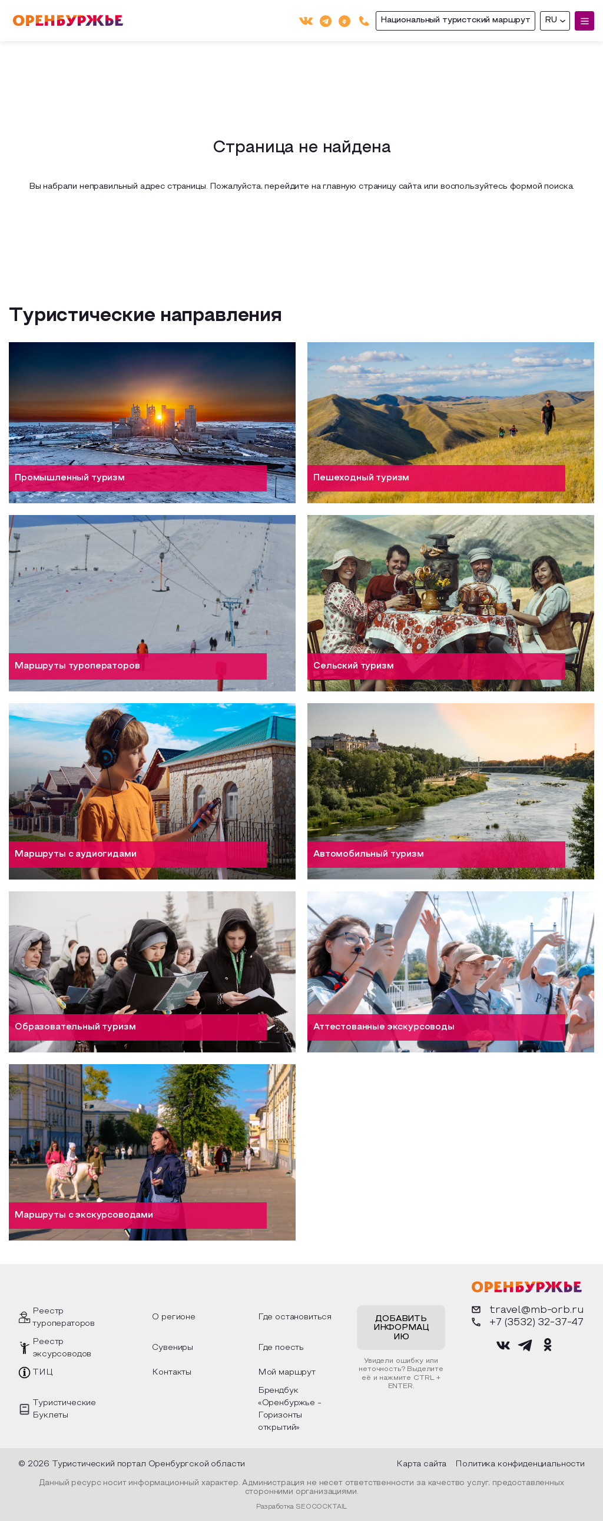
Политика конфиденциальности (520, 1464)
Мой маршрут (287, 1372)
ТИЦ (42, 1372)
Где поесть (281, 1348)
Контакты (171, 1372)
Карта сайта (421, 1464)
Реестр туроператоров (63, 1318)
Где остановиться (295, 1317)
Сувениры (172, 1348)
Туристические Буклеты (64, 1409)
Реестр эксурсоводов (61, 1348)
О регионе (174, 1317)
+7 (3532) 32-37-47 (526, 1322)
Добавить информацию (401, 1328)
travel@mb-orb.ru (526, 1309)
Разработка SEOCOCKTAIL (301, 1507)
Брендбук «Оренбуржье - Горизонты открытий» (290, 1409)
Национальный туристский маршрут (455, 20)
